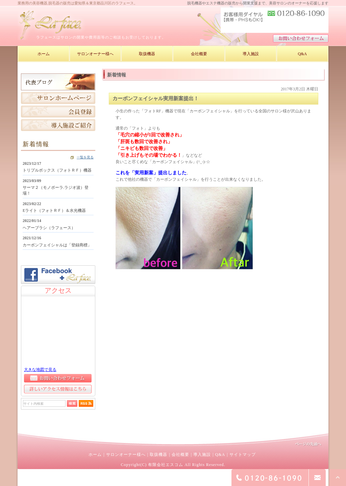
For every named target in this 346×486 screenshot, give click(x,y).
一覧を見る (85, 157)
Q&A (220, 454)
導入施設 (202, 454)
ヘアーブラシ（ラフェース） (49, 227)
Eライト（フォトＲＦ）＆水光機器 (54, 210)
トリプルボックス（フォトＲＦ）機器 (57, 170)
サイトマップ (242, 454)
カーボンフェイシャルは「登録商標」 (57, 245)
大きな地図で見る (40, 369)
